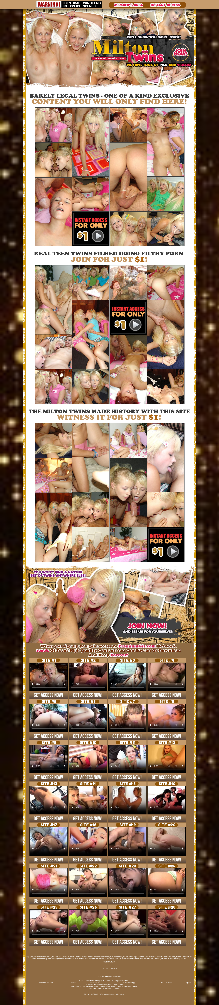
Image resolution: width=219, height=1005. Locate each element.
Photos (33, 89)
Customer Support (130, 983)
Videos (28, 89)
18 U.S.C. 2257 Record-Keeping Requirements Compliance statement (104, 981)
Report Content (166, 983)
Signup (44, 89)
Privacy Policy (95, 983)
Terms (73, 983)
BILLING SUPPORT (109, 969)
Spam (188, 983)
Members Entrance (46, 983)
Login (39, 89)
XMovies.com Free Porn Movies (109, 977)
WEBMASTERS (109, 962)
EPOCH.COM (98, 994)
